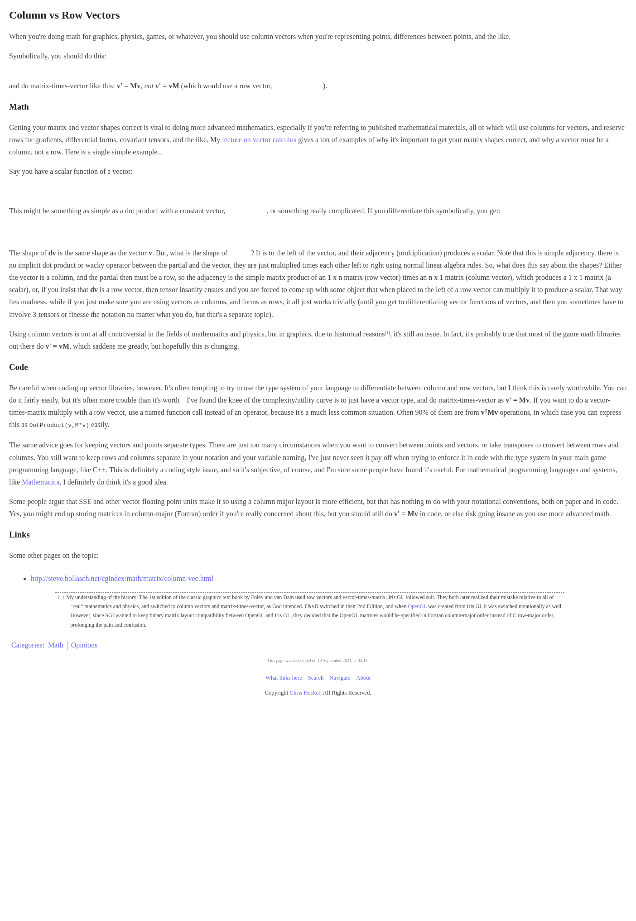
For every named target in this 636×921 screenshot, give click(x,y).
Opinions (84, 644)
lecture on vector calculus (259, 140)
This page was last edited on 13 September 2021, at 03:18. (318, 659)
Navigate (339, 677)
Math (55, 644)
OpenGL (417, 606)
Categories (26, 644)
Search (316, 677)
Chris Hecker (305, 692)
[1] (387, 332)
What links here (283, 677)
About (363, 677)
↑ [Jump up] (63, 597)
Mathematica (41, 481)
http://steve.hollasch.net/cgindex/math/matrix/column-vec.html (122, 578)
